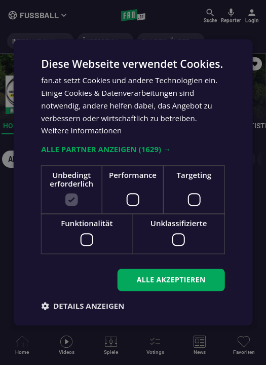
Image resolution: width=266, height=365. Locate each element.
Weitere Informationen (81, 131)
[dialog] (133, 182)
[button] (133, 149)
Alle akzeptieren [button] (171, 279)
